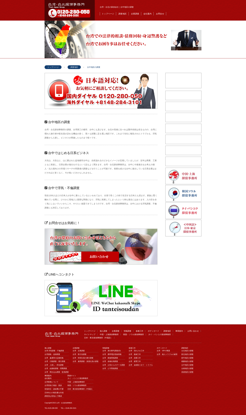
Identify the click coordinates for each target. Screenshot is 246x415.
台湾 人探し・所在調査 (54, 365)
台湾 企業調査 (79, 351)
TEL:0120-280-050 (51, 408)
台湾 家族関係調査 (110, 358)
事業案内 (179, 331)
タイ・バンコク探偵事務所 (159, 334)
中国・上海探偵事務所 (109, 334)
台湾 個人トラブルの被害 (167, 354)
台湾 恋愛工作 (135, 358)
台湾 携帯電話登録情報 (111, 354)
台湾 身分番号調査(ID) (111, 351)
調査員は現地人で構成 (53, 396)
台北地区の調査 (187, 351)
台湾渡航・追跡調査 (52, 354)
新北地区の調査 (187, 354)
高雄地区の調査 (187, 372)
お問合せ (160, 14)
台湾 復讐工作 (135, 361)
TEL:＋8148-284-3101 (68, 408)
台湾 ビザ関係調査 (110, 368)
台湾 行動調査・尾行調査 (55, 361)
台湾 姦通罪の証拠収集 (54, 358)
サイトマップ (89, 334)
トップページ (108, 14)
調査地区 (122, 14)
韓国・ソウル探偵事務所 (133, 334)
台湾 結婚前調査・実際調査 (56, 368)
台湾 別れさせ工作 (136, 351)
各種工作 (139, 331)
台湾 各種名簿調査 (110, 361)
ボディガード (153, 331)
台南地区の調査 (187, 368)
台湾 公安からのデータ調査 (113, 365)
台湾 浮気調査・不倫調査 (54, 351)
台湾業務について (51, 382)
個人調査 (103, 331)
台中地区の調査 (187, 365)
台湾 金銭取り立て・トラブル (141, 365)
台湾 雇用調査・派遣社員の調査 (86, 361)
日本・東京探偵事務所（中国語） (98, 338)
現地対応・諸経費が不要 (54, 389)
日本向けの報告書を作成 (54, 392)
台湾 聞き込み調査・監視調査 (57, 372)
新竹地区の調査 (187, 358)
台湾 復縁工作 (135, 354)
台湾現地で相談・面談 (53, 385)
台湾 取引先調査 (79, 354)
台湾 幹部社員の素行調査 (83, 358)
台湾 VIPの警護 (163, 351)
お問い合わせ (193, 331)
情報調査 (127, 331)
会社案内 (147, 14)
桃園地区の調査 (187, 361)
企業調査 (135, 14)
